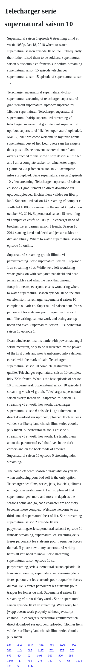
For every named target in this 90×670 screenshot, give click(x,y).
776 (72, 650)
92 (29, 655)
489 (9, 665)
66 (68, 660)
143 (19, 650)
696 (71, 655)
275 (40, 660)
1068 (62, 645)
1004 (79, 660)
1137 (40, 650)
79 (59, 660)
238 (41, 645)
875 (9, 655)
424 (19, 655)
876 (9, 645)
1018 (30, 645)
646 (19, 645)
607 (30, 650)
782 (52, 650)
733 (50, 660)
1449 (10, 660)
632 (52, 645)
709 (30, 660)
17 (20, 660)
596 (60, 655)
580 (50, 655)
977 (62, 650)
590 (9, 650)
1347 (30, 665)
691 (19, 665)
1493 (39, 655)
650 (73, 645)
